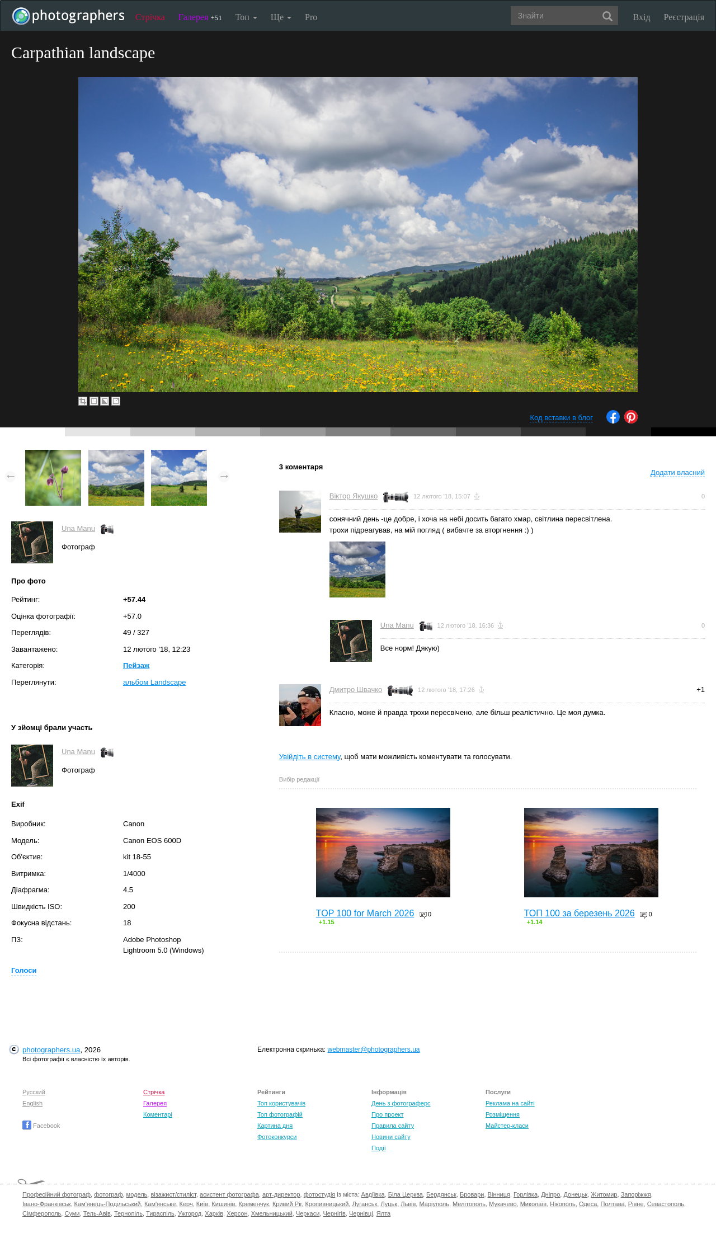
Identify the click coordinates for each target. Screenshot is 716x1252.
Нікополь (562, 1204)
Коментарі (157, 1114)
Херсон (237, 1213)
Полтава (612, 1204)
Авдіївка (373, 1194)
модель (137, 1194)
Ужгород (189, 1213)
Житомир (604, 1194)
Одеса (588, 1204)
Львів (408, 1204)
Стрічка (150, 17)
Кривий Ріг (287, 1204)
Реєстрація (684, 17)
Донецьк (575, 1194)
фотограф (108, 1194)
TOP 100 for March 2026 (365, 913)
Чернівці (361, 1213)
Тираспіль (160, 1213)
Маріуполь (434, 1204)
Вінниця (499, 1194)
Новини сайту (391, 1136)
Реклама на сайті (510, 1103)
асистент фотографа (229, 1194)
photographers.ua (51, 1050)
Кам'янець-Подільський (107, 1204)
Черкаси (307, 1213)
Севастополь (665, 1204)
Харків (214, 1213)
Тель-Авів (97, 1213)
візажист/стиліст (173, 1194)
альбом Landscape (154, 682)
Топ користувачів (281, 1103)
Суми (71, 1213)
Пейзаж (136, 665)
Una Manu (78, 528)
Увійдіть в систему (310, 756)
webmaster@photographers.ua (374, 1049)
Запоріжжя (636, 1194)
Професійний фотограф (56, 1194)
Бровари (472, 1194)
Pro (311, 17)
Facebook (41, 1125)
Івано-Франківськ (46, 1204)
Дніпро (550, 1194)
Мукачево (502, 1204)
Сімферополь (41, 1213)
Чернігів (334, 1213)
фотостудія (320, 1194)
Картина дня (275, 1125)
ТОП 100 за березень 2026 (579, 913)
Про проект (387, 1114)
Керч (186, 1204)
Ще (281, 17)
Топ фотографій (280, 1114)
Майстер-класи (507, 1125)
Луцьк (388, 1204)
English (32, 1103)
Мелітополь (469, 1204)
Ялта (383, 1213)
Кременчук (253, 1204)
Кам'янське (160, 1204)
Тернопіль (128, 1213)
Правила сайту (392, 1125)
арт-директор (281, 1194)
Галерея (200, 17)
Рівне (636, 1204)
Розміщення (503, 1114)
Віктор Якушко (353, 496)
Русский (33, 1092)
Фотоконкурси (276, 1136)
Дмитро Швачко (356, 689)
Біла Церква (405, 1194)
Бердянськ (441, 1194)
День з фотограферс (401, 1103)
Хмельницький (272, 1213)
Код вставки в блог (561, 417)
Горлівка (526, 1194)
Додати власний (678, 472)
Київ (202, 1204)
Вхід (642, 17)
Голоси (23, 970)
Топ (246, 17)
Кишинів (223, 1204)
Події (378, 1148)
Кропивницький (326, 1204)
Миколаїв (533, 1204)
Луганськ (364, 1204)
